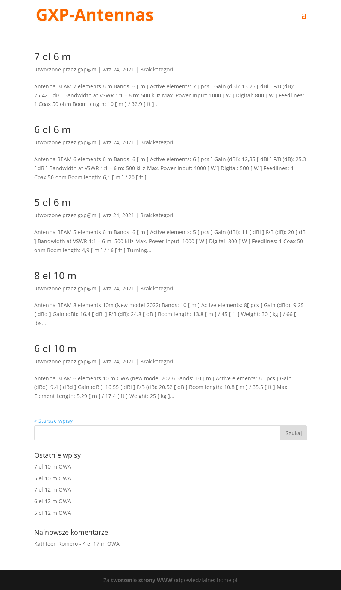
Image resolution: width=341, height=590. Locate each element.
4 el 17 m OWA (101, 543)
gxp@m (87, 69)
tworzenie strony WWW (142, 580)
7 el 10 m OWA (52, 466)
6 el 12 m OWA (52, 501)
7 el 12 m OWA (52, 489)
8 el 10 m (55, 275)
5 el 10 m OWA (52, 478)
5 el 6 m (52, 202)
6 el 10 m (55, 348)
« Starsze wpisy (53, 420)
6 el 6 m (52, 129)
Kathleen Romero (56, 543)
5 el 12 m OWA (52, 512)
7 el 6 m (52, 56)
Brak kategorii (157, 69)
